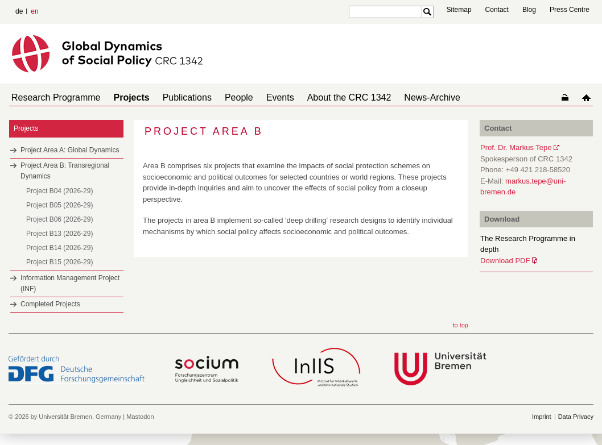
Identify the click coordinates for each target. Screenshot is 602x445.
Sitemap (459, 10)
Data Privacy (575, 416)
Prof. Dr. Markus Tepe (515, 147)
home (586, 97)
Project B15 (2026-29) (59, 262)
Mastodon (140, 416)
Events (280, 97)
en (34, 11)
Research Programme (56, 97)
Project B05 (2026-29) (59, 205)
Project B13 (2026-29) (59, 234)
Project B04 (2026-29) (59, 191)
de (19, 11)
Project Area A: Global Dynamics (69, 150)
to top (460, 325)
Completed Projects (50, 304)
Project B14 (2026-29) (59, 248)
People (239, 97)
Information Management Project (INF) (69, 283)
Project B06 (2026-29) (59, 219)
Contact (497, 10)
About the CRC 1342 (349, 97)
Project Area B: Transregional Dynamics (64, 170)
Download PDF (505, 260)
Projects (132, 97)
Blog (529, 10)
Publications (187, 97)
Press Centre (569, 10)
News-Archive (432, 97)
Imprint (541, 416)
